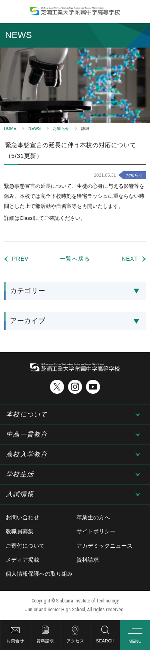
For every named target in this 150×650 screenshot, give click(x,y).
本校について (27, 414)
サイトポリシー (96, 531)
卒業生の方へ (93, 517)
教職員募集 (20, 531)
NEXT (130, 258)
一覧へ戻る (75, 258)
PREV (20, 258)
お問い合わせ (22, 517)
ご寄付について (25, 545)
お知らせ (61, 128)
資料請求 (45, 640)
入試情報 (20, 493)
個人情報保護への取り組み (39, 573)
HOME (10, 128)
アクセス (75, 640)
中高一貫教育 (27, 434)
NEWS (34, 128)
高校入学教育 (27, 454)
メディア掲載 (22, 559)
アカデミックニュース (104, 545)
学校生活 (20, 474)
